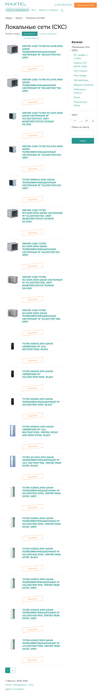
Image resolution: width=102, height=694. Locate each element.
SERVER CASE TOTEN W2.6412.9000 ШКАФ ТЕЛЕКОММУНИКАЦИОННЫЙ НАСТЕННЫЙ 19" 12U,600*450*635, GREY (42, 152)
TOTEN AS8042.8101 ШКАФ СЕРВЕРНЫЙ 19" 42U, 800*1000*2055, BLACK (37, 346)
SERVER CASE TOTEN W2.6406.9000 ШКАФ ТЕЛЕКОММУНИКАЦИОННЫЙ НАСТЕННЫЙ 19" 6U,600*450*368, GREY (41, 316)
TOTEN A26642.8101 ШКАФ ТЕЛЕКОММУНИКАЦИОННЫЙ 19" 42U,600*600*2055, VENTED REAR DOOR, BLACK (41, 553)
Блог (33, 9)
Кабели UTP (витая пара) (80, 64)
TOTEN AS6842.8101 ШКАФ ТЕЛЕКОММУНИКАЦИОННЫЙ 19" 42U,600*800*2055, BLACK (41, 401)
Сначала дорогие (31, 38)
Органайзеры (81, 80)
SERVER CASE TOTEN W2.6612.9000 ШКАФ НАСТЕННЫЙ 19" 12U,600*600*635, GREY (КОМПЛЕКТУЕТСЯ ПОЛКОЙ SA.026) (42, 118)
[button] (85, 5)
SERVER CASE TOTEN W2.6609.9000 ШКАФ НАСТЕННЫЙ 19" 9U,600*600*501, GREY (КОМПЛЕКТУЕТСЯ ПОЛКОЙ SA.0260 (42, 215)
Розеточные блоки (80, 103)
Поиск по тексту (80, 127)
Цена (74, 114)
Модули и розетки (83, 84)
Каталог (18, 9)
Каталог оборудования (16, 684)
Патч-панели (80, 70)
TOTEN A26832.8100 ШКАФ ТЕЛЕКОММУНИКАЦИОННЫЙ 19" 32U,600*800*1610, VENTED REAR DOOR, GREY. (41, 584)
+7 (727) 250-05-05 (63, 4)
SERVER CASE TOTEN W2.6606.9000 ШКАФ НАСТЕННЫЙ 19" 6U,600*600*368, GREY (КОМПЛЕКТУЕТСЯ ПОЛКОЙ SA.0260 (42, 282)
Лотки (77, 97)
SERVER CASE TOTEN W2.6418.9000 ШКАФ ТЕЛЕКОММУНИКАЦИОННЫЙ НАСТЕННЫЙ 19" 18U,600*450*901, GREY (42, 51)
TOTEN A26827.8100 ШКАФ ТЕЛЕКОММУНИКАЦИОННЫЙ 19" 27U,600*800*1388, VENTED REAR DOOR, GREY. (41, 645)
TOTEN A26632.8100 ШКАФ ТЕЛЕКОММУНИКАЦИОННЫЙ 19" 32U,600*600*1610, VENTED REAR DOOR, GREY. (41, 614)
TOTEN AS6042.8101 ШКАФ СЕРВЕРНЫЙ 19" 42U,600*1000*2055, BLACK (37, 374)
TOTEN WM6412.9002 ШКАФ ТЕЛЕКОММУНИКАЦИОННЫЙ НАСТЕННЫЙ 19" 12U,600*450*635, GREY (42, 184)
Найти (83, 140)
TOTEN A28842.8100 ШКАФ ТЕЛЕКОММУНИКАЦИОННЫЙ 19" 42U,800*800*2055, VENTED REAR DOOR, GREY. (41, 492)
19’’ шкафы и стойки (80, 56)
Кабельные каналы (80, 91)
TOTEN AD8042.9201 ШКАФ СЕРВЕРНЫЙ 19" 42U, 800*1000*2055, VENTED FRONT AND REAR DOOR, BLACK (40, 431)
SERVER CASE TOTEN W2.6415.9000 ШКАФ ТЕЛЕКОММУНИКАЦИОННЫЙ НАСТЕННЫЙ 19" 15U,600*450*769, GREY (42, 85)
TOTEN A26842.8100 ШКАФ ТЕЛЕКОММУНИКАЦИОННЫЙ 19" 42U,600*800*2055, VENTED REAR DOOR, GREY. (41, 522)
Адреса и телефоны (48, 9)
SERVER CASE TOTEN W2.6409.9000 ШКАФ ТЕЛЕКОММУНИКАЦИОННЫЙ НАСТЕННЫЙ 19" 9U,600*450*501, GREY (41, 249)
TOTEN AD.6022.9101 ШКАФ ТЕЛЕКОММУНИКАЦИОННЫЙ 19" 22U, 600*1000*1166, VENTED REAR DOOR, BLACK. (41, 461)
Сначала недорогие (48, 33)
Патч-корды (80, 75)
